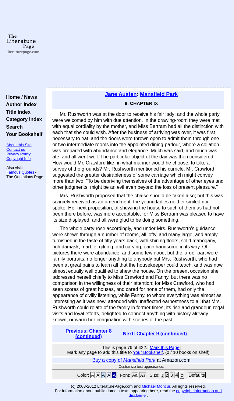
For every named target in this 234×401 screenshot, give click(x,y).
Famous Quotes (20, 172)
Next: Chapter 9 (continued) (155, 333)
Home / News (20, 97)
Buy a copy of (123, 360)
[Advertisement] (138, 44)
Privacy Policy (18, 154)
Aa (135, 375)
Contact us (15, 149)
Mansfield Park (159, 94)
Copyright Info (18, 158)
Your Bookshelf (22, 134)
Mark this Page (164, 347)
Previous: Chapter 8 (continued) (89, 333)
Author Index (20, 104)
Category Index (22, 119)
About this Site (19, 145)
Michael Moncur (156, 386)
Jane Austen (121, 94)
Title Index (16, 112)
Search (13, 127)
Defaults (197, 375)
